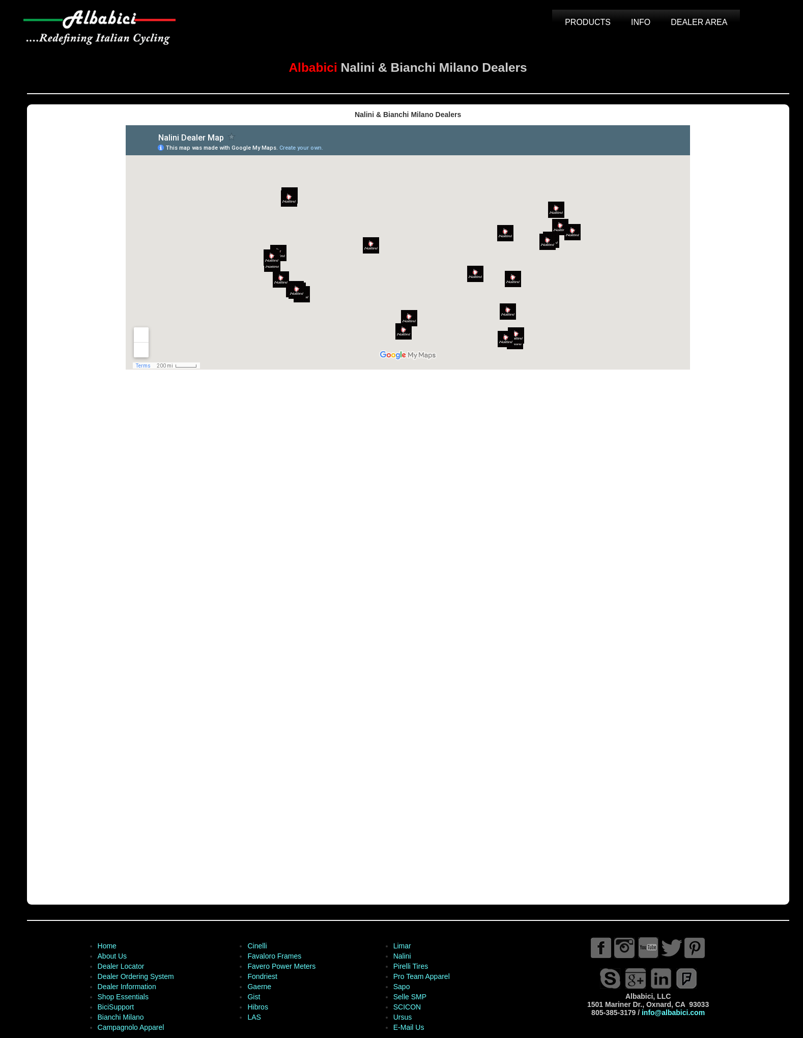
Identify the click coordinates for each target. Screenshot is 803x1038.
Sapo (400, 987)
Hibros (256, 1007)
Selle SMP (408, 997)
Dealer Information (125, 987)
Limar (401, 946)
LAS (253, 1017)
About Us (111, 956)
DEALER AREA (698, 22)
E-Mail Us (407, 1027)
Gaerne (258, 987)
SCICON (405, 1007)
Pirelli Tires (409, 966)
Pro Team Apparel (420, 976)
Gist (252, 997)
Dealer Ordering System (134, 976)
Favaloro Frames (273, 956)
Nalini (401, 956)
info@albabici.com (671, 1012)
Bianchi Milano (119, 1017)
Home (105, 946)
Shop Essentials (121, 997)
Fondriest (261, 976)
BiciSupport (114, 1007)
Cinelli (256, 946)
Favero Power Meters (280, 966)
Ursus (401, 1017)
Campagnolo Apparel (129, 1027)
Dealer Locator (119, 966)
